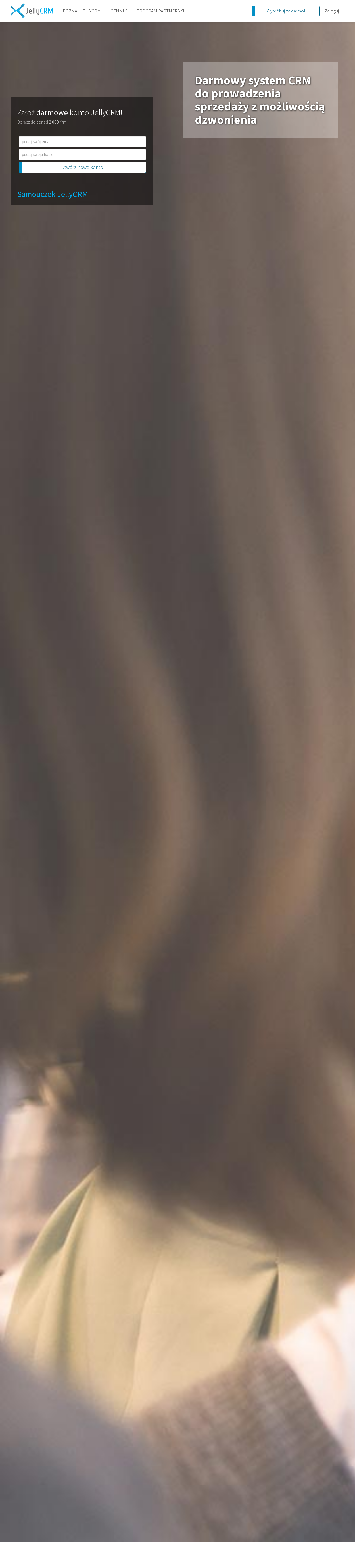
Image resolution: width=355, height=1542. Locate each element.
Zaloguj (332, 11)
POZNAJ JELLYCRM (82, 11)
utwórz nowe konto (82, 167)
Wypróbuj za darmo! (286, 11)
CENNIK (118, 11)
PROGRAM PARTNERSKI (160, 11)
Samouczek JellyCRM (52, 194)
